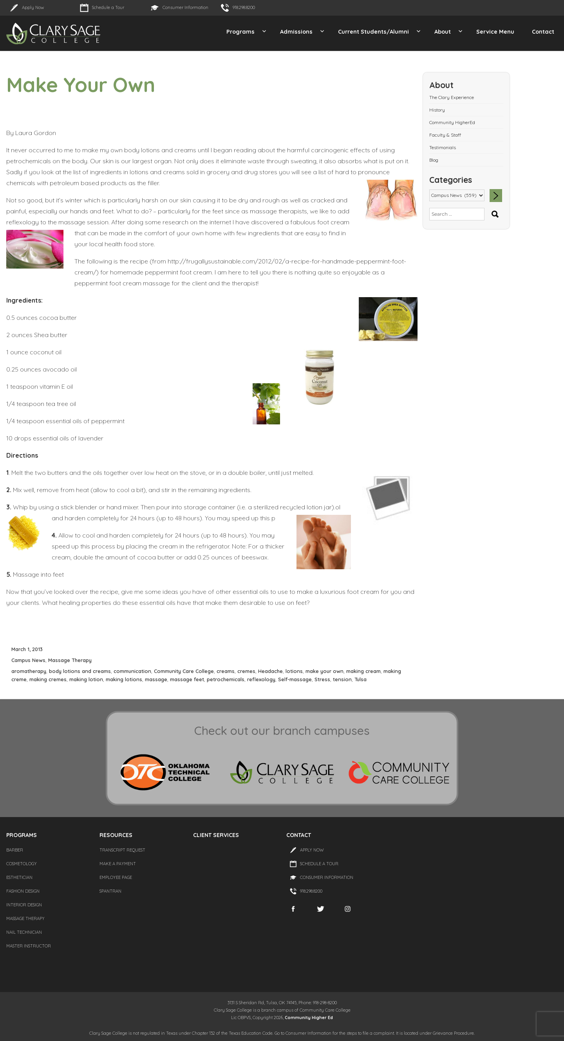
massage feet (187, 679)
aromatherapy (28, 671)
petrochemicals (225, 679)
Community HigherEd (452, 122)
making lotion (86, 679)
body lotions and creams (80, 671)
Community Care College (184, 671)
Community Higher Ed (309, 1017)
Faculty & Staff (445, 135)
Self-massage (295, 679)
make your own (324, 671)
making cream (363, 671)
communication (132, 671)
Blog (433, 160)
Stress (322, 679)
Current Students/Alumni (373, 31)
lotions (294, 671)
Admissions (296, 31)
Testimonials (442, 147)
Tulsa (360, 679)
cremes (246, 671)
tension (342, 679)
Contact (543, 31)
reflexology (261, 679)
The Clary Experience (451, 97)
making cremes (48, 679)
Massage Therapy (70, 660)
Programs (240, 31)
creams (226, 671)
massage (156, 679)
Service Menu (495, 31)
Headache (270, 671)
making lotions (124, 679)
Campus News (28, 660)
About (442, 31)
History (437, 110)
